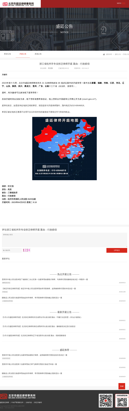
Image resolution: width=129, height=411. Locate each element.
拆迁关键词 (38, 402)
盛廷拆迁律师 (4, 402)
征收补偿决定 (6, 358)
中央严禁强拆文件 (17, 402)
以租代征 (29, 402)
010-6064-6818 (9, 408)
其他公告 (35, 54)
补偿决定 (5, 292)
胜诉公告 (7, 54)
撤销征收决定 (6, 282)
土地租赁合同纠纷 (7, 301)
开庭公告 (21, 54)
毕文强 (50, 68)
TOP (122, 386)
